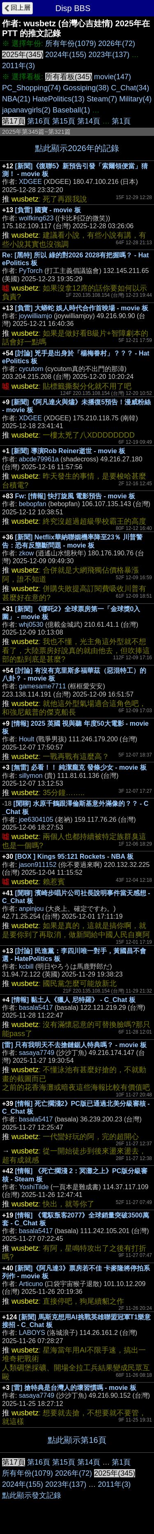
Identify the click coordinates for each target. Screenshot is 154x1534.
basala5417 (36, 1007)
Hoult (26, 739)
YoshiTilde (34, 1186)
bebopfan (32, 503)
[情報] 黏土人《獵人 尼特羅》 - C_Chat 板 (73, 999)
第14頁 (88, 121)
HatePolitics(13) (58, 99)
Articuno (31, 1283)
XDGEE (30, 181)
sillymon (31, 775)
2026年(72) (116, 43)
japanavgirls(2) (26, 110)
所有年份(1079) (70, 43)
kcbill (26, 966)
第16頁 (38, 121)
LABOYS (32, 1332)
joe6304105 (36, 819)
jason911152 (38, 864)
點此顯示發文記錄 (31, 1495)
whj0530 (31, 624)
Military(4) (135, 99)
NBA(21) (16, 99)
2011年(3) (18, 66)
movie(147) (112, 77)
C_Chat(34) (130, 88)
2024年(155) (65, 54)
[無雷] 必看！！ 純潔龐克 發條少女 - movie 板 (79, 767)
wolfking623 (36, 218)
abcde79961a (39, 459)
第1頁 (121, 121)
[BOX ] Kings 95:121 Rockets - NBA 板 (74, 856)
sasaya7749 (36, 1052)
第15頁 (63, 121)
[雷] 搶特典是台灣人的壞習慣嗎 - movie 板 (73, 1387)
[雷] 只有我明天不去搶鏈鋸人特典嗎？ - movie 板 (74, 1044)
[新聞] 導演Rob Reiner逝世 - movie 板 (68, 450)
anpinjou (31, 908)
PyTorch (31, 270)
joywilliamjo (35, 315)
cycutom (31, 368)
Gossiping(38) (86, 88)
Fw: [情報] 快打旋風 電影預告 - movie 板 (75, 496)
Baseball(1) (71, 110)
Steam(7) (102, 99)
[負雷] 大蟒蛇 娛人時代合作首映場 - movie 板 (81, 308)
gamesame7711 (42, 686)
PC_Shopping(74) (31, 88)
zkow (26, 553)
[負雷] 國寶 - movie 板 (48, 209)
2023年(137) (108, 54)
